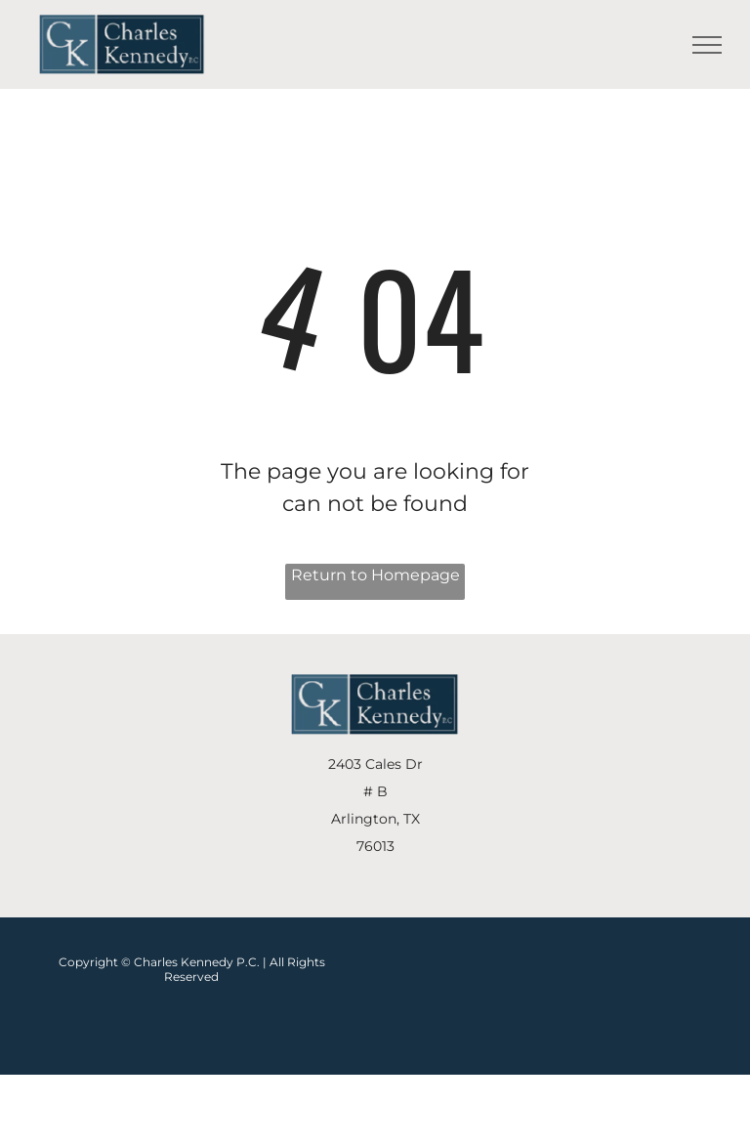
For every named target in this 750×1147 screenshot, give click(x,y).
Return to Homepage (375, 575)
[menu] (707, 45)
